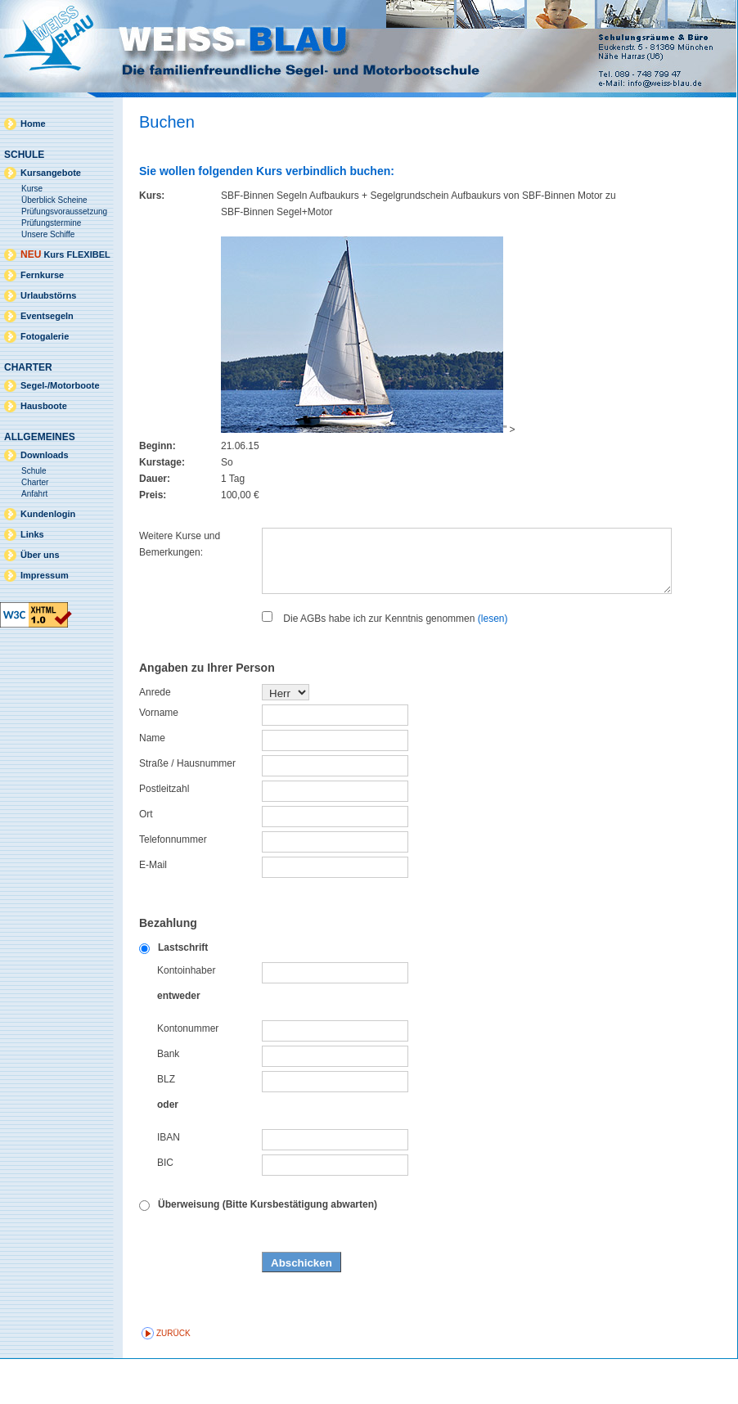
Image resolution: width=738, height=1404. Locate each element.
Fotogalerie (44, 336)
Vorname (158, 757)
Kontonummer (187, 1073)
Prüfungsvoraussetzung (64, 211)
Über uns (40, 555)
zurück (173, 1378)
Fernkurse (42, 275)
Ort (146, 859)
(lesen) (493, 663)
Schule (34, 470)
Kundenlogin (47, 514)
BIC (165, 1207)
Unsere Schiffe (47, 234)
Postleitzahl (164, 833)
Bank (168, 1099)
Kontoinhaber (186, 1015)
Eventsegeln (47, 316)
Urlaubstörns (48, 295)
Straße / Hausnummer (187, 808)
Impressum (44, 575)
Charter (34, 482)
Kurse (32, 188)
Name (152, 783)
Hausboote (43, 406)
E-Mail (153, 910)
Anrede (155, 737)
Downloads (44, 455)
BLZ (166, 1124)
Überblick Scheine (54, 200)
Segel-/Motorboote (60, 385)
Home (33, 123)
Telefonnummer (173, 884)
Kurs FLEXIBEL (65, 254)
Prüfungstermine (51, 222)
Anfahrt (34, 493)
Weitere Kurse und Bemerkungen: (179, 544)
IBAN (168, 1182)
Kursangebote (50, 173)
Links (32, 534)
